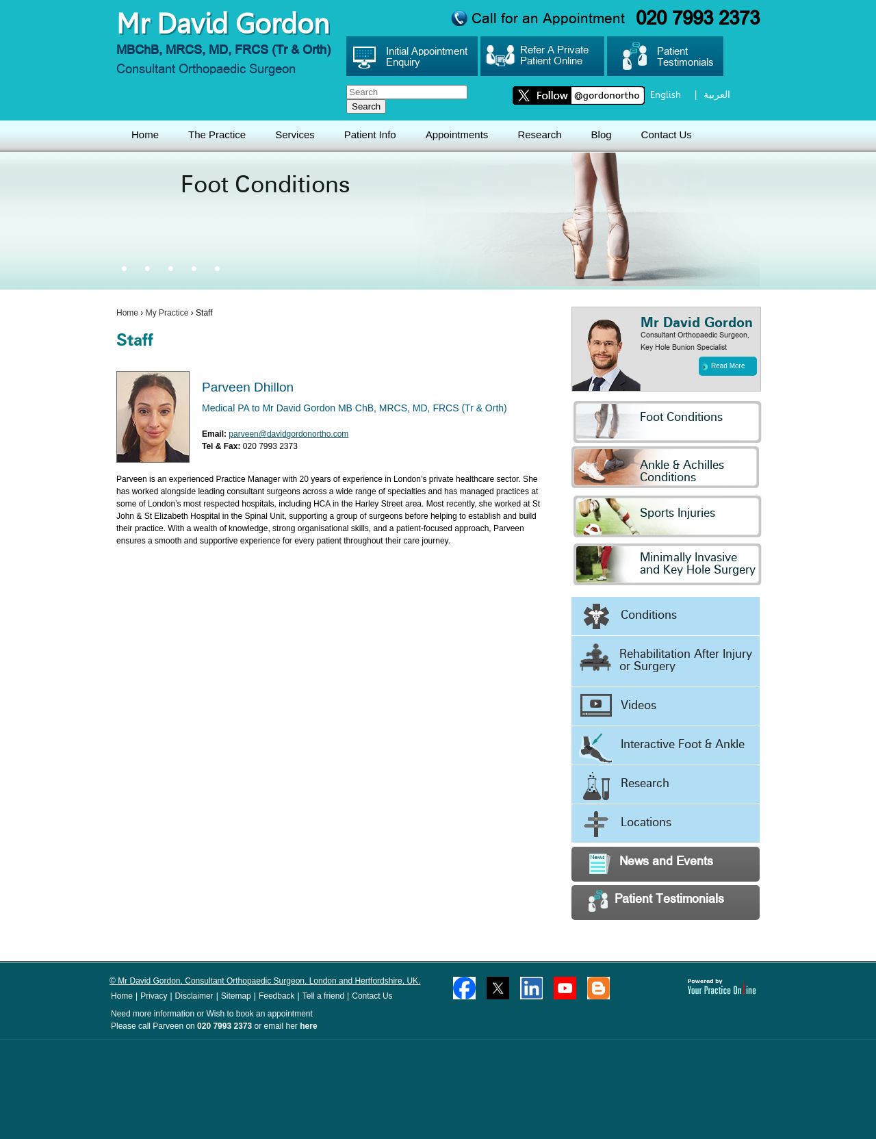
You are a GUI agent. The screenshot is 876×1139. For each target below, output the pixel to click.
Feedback (277, 996)
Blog (601, 134)
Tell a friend (323, 996)
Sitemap (236, 996)
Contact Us (666, 134)
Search (366, 106)
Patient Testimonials (656, 901)
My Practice (167, 313)
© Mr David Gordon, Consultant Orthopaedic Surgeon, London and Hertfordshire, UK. (265, 981)
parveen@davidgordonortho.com (288, 434)
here (308, 1026)
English (665, 94)
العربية (717, 94)
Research (539, 134)
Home (145, 134)
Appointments (457, 134)
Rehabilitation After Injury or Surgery (665, 658)
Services (295, 134)
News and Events (651, 863)
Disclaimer (194, 996)
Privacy (153, 996)
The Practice (217, 134)
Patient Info (370, 134)
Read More (723, 366)
